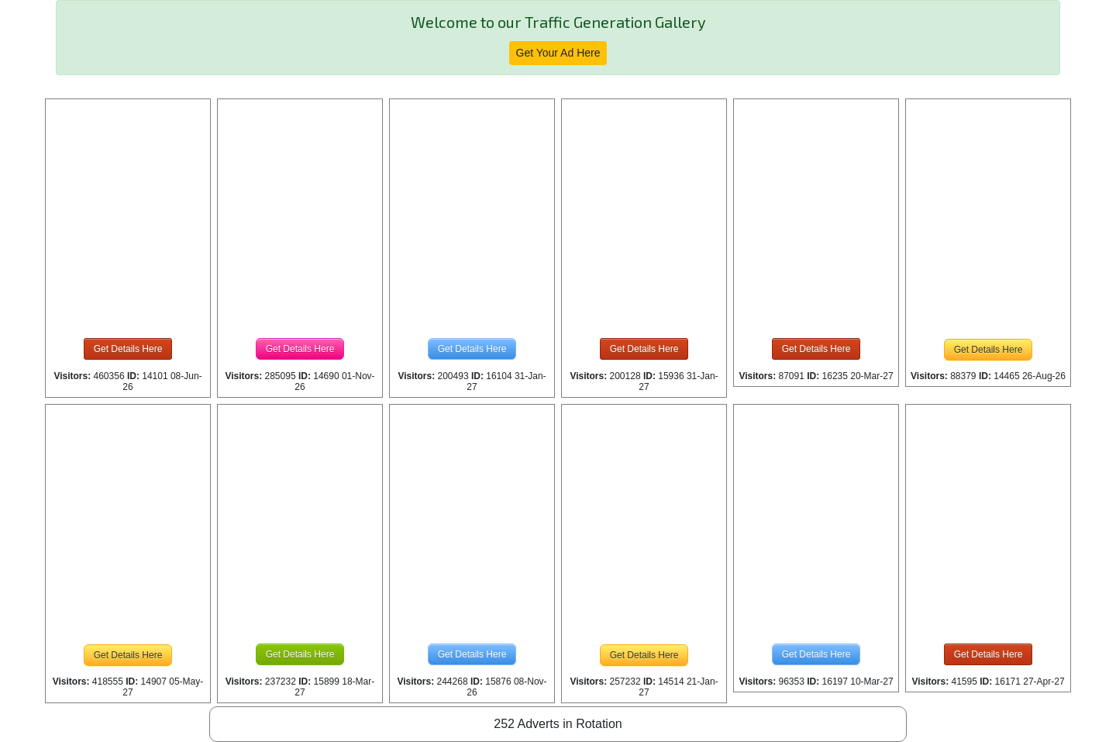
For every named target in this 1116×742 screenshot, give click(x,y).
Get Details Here (128, 348)
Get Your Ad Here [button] (558, 53)
